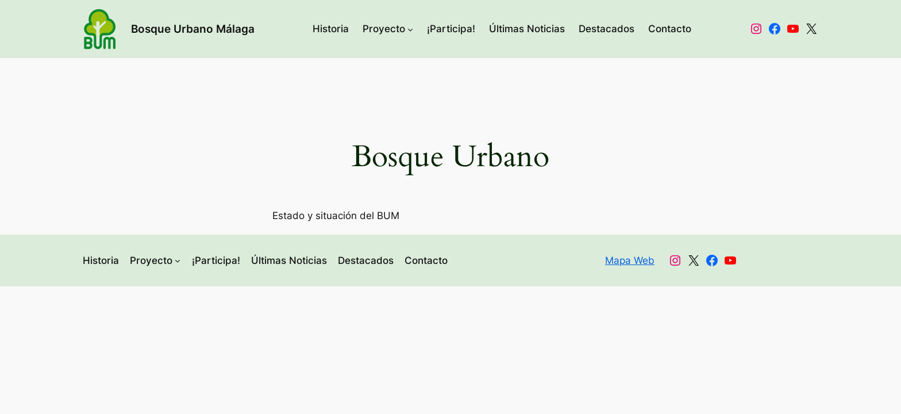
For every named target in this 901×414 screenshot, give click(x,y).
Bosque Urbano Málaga (193, 29)
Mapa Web (629, 260)
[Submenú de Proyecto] (410, 29)
